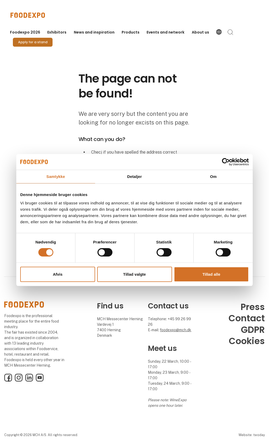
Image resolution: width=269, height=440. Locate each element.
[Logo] (32, 15)
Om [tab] (213, 176)
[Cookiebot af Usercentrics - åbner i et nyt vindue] (226, 162)
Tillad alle (211, 274)
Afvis (58, 274)
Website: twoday (252, 435)
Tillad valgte (134, 274)
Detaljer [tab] (134, 176)
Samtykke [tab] (55, 176)
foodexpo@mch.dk (175, 330)
